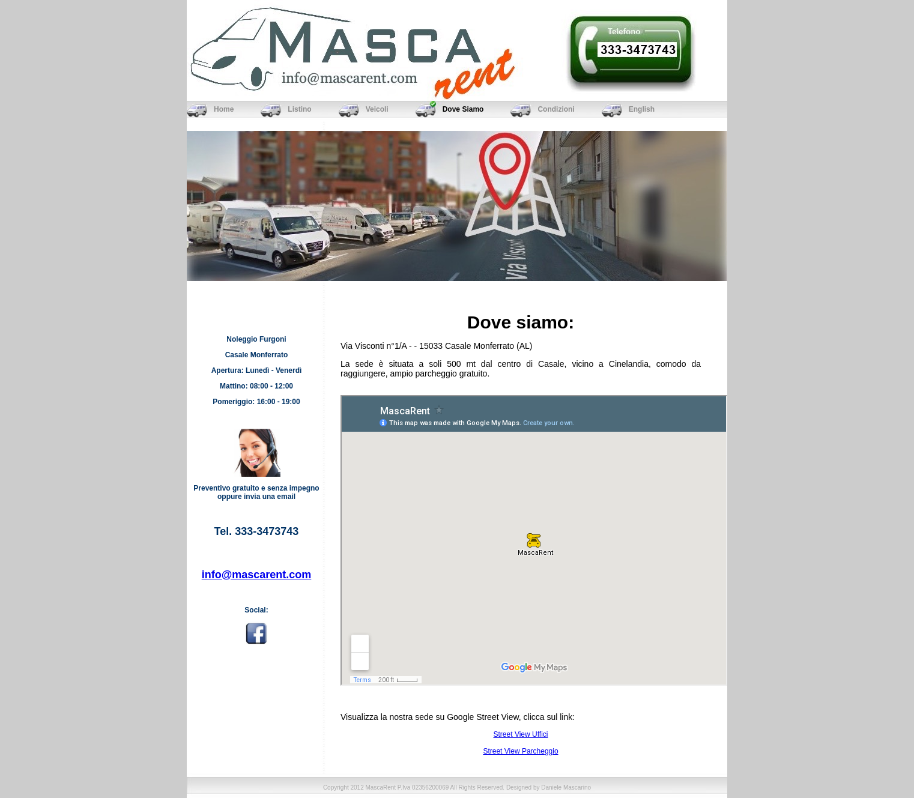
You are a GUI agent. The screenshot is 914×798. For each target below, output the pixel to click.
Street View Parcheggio (520, 751)
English (642, 109)
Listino (299, 109)
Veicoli (377, 109)
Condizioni (555, 109)
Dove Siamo (463, 109)
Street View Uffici (521, 734)
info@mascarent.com (257, 575)
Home (224, 109)
